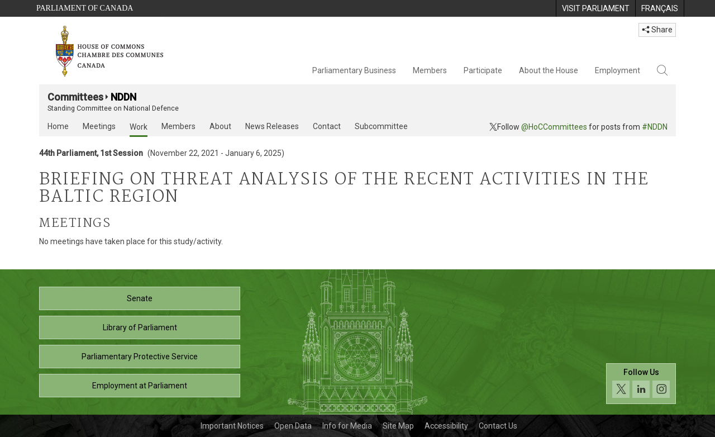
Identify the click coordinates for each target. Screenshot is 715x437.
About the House (548, 70)
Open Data (293, 425)
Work (138, 126)
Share (657, 29)
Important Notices (232, 425)
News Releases (272, 126)
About (220, 126)
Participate (483, 70)
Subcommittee (381, 126)
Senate (139, 298)
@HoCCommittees (554, 126)
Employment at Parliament (139, 385)
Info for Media (347, 425)
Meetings (99, 126)
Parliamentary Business (354, 70)
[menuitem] (595, 8)
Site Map (398, 425)
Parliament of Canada (84, 8)
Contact (327, 126)
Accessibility (446, 425)
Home (58, 126)
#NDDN (655, 126)
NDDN (123, 97)
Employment (617, 70)
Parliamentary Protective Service (140, 356)
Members (430, 70)
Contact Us (498, 425)
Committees (75, 97)
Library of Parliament (140, 327)
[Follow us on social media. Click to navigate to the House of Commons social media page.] (641, 383)
